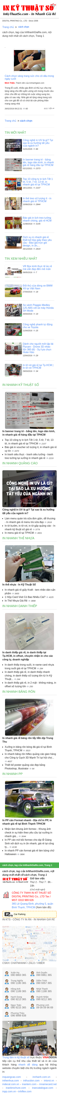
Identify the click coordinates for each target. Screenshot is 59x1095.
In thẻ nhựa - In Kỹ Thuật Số (19, 584)
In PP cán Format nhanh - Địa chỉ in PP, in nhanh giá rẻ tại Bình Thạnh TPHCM (27, 822)
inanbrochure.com (16, 1087)
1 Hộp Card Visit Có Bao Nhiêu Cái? (25, 597)
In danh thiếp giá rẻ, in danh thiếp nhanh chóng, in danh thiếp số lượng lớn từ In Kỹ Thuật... (28, 676)
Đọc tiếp (49, 108)
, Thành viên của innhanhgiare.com (24, 83)
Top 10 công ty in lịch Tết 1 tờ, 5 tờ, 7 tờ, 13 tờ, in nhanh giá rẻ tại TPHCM (38, 182)
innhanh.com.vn (41, 1077)
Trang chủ (8, 27)
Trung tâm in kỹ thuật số (16, 1057)
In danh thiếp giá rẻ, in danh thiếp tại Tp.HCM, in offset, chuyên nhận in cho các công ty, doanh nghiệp (27, 656)
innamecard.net (48, 1084)
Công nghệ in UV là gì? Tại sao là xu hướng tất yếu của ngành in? (38, 143)
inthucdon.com (31, 1080)
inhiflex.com (24, 1091)
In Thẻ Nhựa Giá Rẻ (16, 600)
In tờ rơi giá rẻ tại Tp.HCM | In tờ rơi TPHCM (38, 366)
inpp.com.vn (9, 1091)
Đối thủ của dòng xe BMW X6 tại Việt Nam (38, 287)
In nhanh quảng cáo (20, 463)
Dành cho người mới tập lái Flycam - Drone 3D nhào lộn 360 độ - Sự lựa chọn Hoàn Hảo (38, 348)
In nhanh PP (12, 774)
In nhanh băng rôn (18, 691)
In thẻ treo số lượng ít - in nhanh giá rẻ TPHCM (37, 200)
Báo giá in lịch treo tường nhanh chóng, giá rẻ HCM (37, 219)
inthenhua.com (10, 1080)
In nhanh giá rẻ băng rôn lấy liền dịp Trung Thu (27, 740)
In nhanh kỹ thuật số (20, 385)
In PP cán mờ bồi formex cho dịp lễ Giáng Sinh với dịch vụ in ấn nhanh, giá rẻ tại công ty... (29, 843)
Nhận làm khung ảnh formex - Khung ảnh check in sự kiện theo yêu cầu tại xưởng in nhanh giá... (28, 833)
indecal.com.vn (10, 1084)
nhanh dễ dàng (28, 1064)
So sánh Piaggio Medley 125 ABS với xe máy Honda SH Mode (38, 308)
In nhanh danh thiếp (19, 606)
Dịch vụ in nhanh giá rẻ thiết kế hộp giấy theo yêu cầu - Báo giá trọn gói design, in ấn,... (37, 241)
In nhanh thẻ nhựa (18, 538)
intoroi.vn (49, 1080)
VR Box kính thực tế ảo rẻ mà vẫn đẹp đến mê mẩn (37, 267)
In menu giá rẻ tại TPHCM (19, 532)
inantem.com (29, 1084)
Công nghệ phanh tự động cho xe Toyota (37, 326)
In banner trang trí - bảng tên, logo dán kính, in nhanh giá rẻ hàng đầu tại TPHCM (38, 162)
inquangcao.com (11, 1077)
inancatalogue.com (42, 1087)
